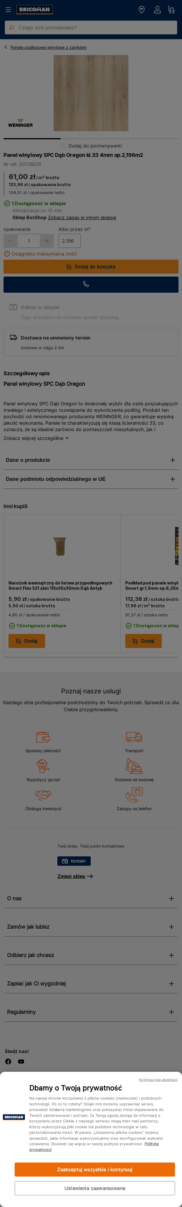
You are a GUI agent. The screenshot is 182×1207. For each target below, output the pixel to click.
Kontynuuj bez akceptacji (158, 1080)
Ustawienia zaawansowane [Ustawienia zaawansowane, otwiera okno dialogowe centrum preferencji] (94, 1188)
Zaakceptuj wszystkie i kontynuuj (94, 1169)
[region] (91, 1139)
